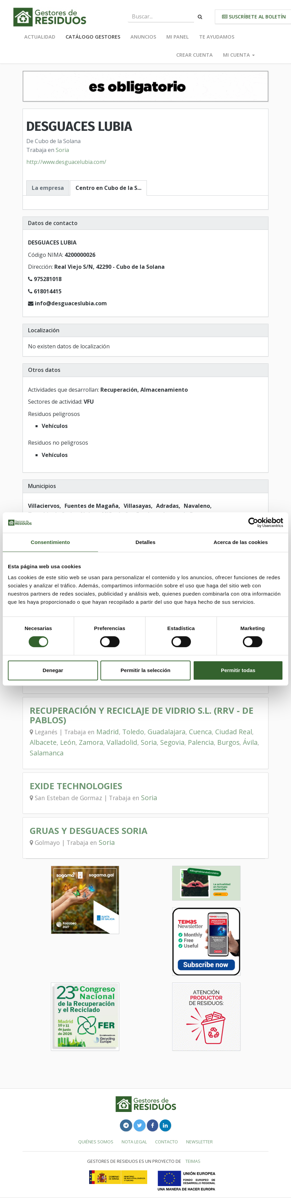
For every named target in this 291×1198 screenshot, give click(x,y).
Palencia (201, 742)
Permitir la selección (145, 670)
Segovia (172, 742)
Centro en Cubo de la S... (108, 188)
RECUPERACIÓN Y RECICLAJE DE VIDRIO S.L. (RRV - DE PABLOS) (141, 715)
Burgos (228, 742)
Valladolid (122, 742)
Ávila (250, 742)
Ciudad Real (233, 731)
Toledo (133, 731)
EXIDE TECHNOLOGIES (76, 786)
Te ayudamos (216, 36)
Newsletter (199, 1142)
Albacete (43, 742)
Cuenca (200, 731)
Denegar (53, 670)
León (67, 742)
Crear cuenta (194, 55)
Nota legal (134, 1142)
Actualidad (39, 36)
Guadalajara (166, 731)
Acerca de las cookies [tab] (240, 542)
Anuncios (143, 36)
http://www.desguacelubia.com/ (66, 162)
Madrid (107, 731)
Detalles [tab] (145, 542)
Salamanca (47, 752)
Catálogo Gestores (93, 36)
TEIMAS (192, 1161)
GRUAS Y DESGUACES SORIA (89, 831)
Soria (62, 150)
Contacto (166, 1142)
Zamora (91, 742)
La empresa (48, 188)
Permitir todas (238, 670)
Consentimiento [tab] (50, 542)
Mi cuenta (239, 55)
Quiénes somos (95, 1142)
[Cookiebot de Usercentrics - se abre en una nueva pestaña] (253, 522)
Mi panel (177, 36)
